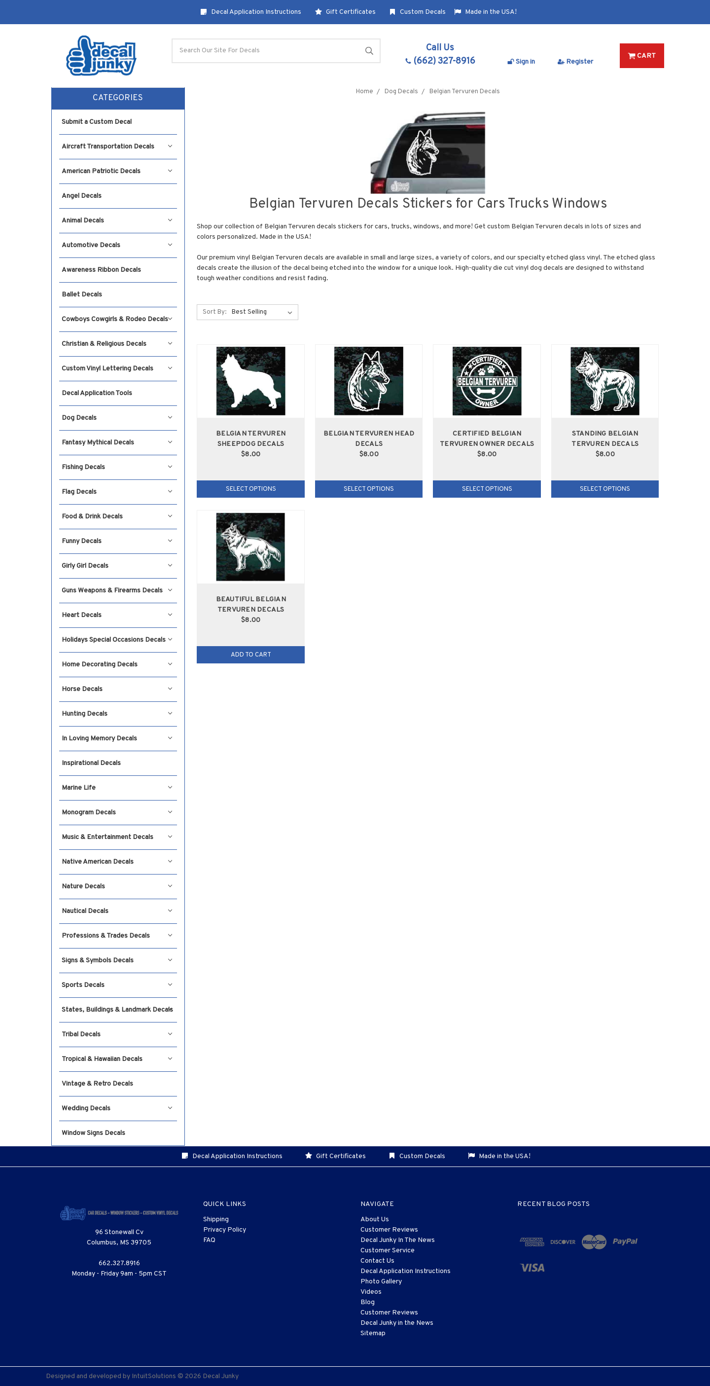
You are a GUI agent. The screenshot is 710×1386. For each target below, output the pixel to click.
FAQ (209, 1240)
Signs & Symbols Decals (117, 960)
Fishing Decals (117, 467)
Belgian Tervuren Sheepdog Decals (250, 439)
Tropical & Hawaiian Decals (117, 1059)
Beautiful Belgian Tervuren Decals (251, 604)
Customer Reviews (389, 1230)
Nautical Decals (117, 911)
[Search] (276, 50)
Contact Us (377, 1261)
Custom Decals (417, 12)
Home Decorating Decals (117, 664)
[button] (118, 98)
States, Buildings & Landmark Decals (117, 1010)
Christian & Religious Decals (117, 344)
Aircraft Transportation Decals (117, 147)
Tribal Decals (117, 1034)
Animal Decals (117, 221)
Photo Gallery (381, 1281)
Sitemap (373, 1333)
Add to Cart (251, 655)
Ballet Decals (82, 295)
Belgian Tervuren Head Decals (368, 439)
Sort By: (214, 312)
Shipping (216, 1219)
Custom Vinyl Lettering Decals (117, 369)
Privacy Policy (224, 1230)
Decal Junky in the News (396, 1323)
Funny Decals (117, 541)
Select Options (251, 489)
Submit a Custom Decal (97, 122)
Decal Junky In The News (397, 1240)
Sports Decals (117, 985)
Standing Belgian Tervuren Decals (605, 439)
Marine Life (117, 788)
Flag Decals (117, 492)
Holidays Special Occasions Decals (117, 640)
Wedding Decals (117, 1108)
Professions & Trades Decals (117, 936)
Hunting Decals (117, 714)
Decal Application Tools (97, 393)
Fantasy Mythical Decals (117, 442)
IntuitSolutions (154, 1376)
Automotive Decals (117, 245)
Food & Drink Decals (117, 516)
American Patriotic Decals (117, 171)
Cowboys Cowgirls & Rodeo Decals (117, 319)
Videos (371, 1292)
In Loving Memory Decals (117, 738)
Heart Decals (117, 615)
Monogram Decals (117, 812)
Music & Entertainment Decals (117, 837)
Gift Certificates (345, 12)
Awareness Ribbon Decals (101, 270)
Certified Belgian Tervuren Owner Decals (487, 439)
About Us (374, 1219)
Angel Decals (82, 196)
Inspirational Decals (91, 763)
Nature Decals (117, 886)
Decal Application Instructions (250, 12)
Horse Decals (117, 689)
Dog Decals (117, 418)
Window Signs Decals (93, 1133)
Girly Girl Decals (117, 566)
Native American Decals (117, 862)
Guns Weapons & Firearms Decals (117, 590)
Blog (367, 1302)
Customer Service (387, 1250)
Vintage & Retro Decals (97, 1084)
